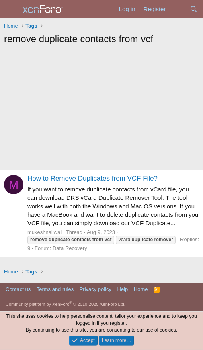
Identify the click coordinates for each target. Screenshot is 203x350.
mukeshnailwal (44, 232)
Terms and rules (55, 289)
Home (141, 289)
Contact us (18, 289)
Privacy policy (95, 289)
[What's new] (177, 9)
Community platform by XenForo (65, 304)
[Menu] (11, 9)
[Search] (193, 9)
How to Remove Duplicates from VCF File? (92, 178)
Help (122, 289)
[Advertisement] (101, 109)
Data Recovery (70, 248)
